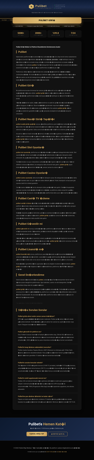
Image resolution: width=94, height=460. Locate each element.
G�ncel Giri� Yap (37, 434)
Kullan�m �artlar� (61, 452)
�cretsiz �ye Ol (58, 435)
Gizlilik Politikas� (50, 452)
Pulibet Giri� (47, 20)
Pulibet (11, 20)
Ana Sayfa (4, 20)
